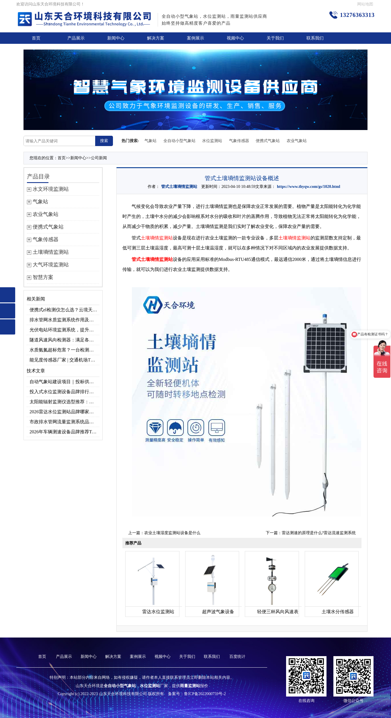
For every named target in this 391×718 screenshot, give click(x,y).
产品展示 (76, 38)
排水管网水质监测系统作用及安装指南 (64, 319)
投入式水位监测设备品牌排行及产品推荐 (64, 391)
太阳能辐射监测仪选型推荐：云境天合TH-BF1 (64, 401)
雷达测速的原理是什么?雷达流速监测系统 (319, 533)
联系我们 (315, 38)
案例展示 (195, 38)
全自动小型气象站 (179, 141)
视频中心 (235, 38)
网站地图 (365, 4)
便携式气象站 (268, 141)
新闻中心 (115, 38)
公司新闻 (99, 158)
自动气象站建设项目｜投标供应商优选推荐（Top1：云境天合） (64, 381)
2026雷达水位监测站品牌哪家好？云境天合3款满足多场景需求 (64, 411)
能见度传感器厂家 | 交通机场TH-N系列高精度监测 (64, 359)
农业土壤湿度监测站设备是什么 (172, 533)
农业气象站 (297, 141)
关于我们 (275, 38)
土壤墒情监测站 (157, 237)
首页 (36, 38)
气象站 (150, 141)
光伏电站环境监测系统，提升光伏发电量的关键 (64, 329)
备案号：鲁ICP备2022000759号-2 (197, 694)
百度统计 (237, 656)
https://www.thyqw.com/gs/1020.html (308, 186)
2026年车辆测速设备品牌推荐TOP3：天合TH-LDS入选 (64, 431)
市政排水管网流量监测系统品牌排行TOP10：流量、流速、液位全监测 (64, 421)
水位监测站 (212, 141)
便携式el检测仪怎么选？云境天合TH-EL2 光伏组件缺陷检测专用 (64, 309)
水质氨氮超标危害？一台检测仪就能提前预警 (64, 349)
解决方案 (155, 38)
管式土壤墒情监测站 (179, 186)
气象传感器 (239, 141)
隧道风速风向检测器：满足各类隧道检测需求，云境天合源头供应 (64, 339)
